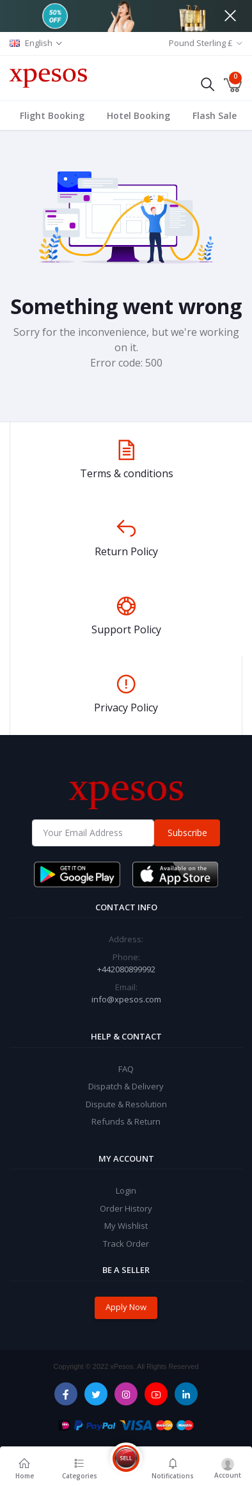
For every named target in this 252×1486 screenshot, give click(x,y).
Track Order (126, 1243)
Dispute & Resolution (126, 1104)
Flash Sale (215, 115)
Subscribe (187, 832)
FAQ (126, 1069)
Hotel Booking (138, 115)
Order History (126, 1208)
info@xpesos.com (126, 999)
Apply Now (126, 1307)
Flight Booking (52, 115)
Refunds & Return (126, 1121)
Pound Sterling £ (201, 43)
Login (126, 1190)
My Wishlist (126, 1225)
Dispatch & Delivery (126, 1086)
